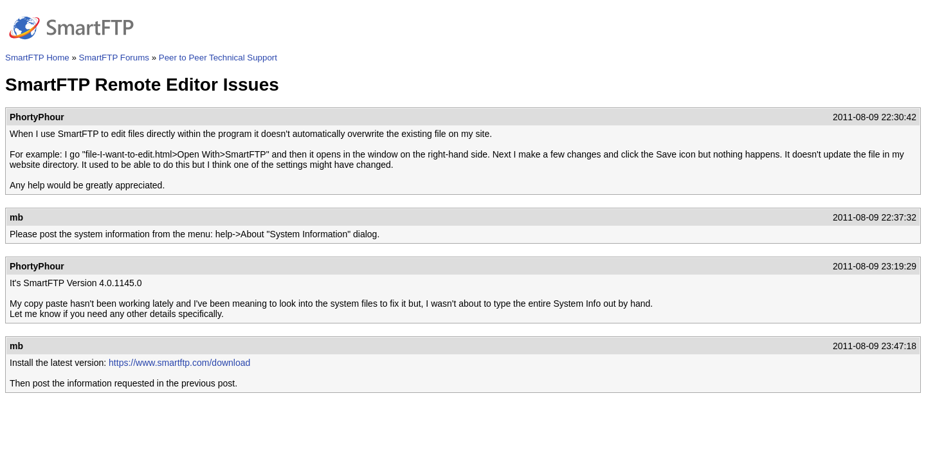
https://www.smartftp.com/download (179, 363)
